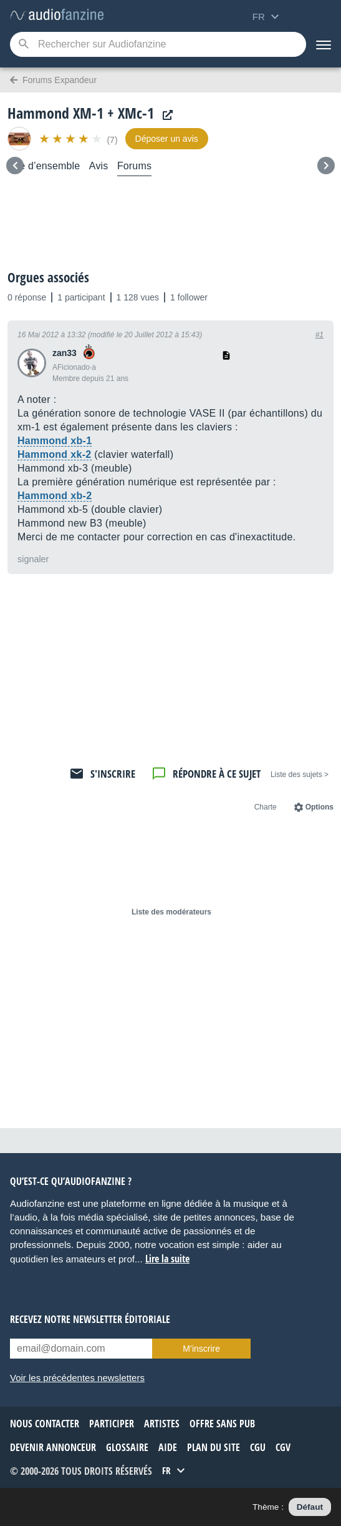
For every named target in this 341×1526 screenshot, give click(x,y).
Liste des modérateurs (171, 912)
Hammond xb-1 (54, 440)
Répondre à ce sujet (217, 773)
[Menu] (323, 44)
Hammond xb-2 (54, 495)
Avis (98, 166)
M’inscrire (201, 1349)
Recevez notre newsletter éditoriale (90, 1319)
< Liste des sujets (300, 774)
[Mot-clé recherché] (158, 44)
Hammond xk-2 (54, 454)
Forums (134, 166)
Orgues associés (48, 277)
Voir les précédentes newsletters (77, 1377)
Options (319, 807)
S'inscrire (112, 773)
